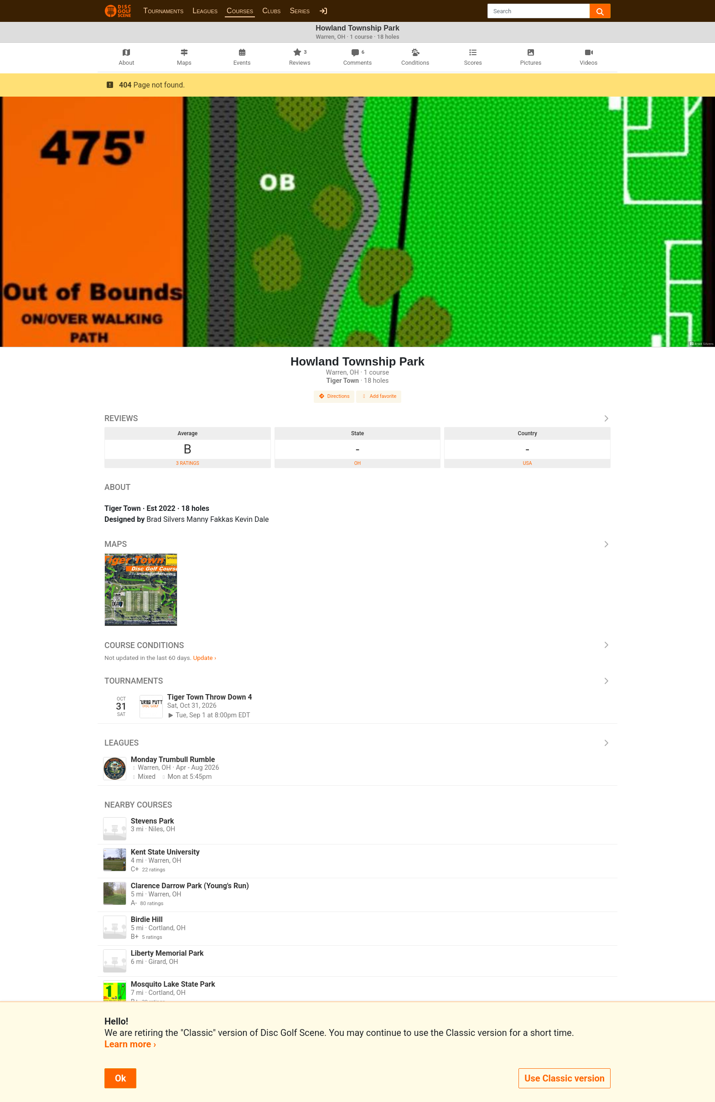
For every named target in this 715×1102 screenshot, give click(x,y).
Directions (334, 396)
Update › (204, 657)
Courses (240, 11)
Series (300, 11)
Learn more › (130, 1044)
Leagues (205, 11)
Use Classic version (564, 1078)
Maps (357, 544)
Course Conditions (357, 645)
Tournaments (163, 11)
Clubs (271, 11)
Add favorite (379, 396)
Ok (120, 1078)
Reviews (357, 418)
